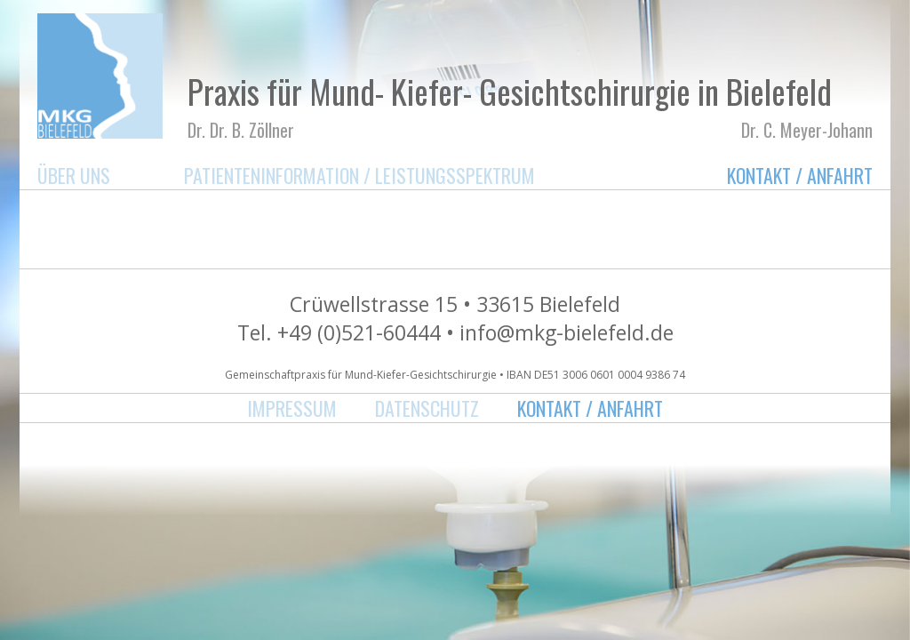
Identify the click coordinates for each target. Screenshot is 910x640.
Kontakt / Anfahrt (800, 175)
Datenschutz (427, 408)
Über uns (73, 175)
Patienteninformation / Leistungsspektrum (359, 175)
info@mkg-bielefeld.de (566, 332)
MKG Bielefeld (100, 76)
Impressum (292, 408)
